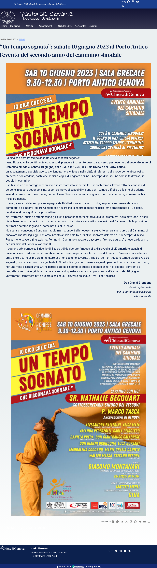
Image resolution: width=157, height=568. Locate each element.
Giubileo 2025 (65, 26)
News (22, 39)
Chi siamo (16, 26)
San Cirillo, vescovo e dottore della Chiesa (47, 4)
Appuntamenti (47, 26)
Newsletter (80, 26)
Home (4, 26)
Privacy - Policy (94, 566)
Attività (31, 26)
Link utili (94, 26)
